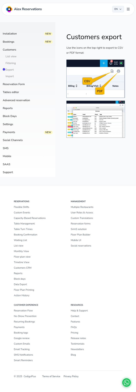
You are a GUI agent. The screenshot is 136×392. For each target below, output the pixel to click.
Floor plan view (22, 256)
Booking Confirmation (25, 234)
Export (10, 70)
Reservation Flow (23, 310)
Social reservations (81, 245)
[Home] (24, 9)
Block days (20, 278)
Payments (19, 327)
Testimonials (78, 343)
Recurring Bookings (24, 321)
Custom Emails (22, 343)
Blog (73, 354)
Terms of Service (51, 376)
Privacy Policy (71, 376)
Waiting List (20, 240)
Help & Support (79, 310)
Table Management (24, 223)
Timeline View (21, 262)
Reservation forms (81, 223)
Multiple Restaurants (82, 207)
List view (11, 56)
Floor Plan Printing (24, 290)
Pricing (74, 332)
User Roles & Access (82, 212)
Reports (18, 273)
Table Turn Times (23, 229)
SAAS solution (79, 229)
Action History (21, 295)
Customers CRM (22, 267)
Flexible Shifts (21, 207)
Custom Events (22, 212)
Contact (75, 316)
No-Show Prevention (25, 316)
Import (10, 76)
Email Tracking (22, 349)
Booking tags (21, 332)
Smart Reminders (23, 360)
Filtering (11, 63)
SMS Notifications (23, 354)
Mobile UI (76, 240)
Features (75, 321)
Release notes (78, 338)
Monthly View (21, 251)
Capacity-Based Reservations (30, 218)
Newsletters (77, 349)
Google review (22, 338)
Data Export (20, 284)
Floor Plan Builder (80, 234)
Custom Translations (82, 218)
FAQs (74, 327)
